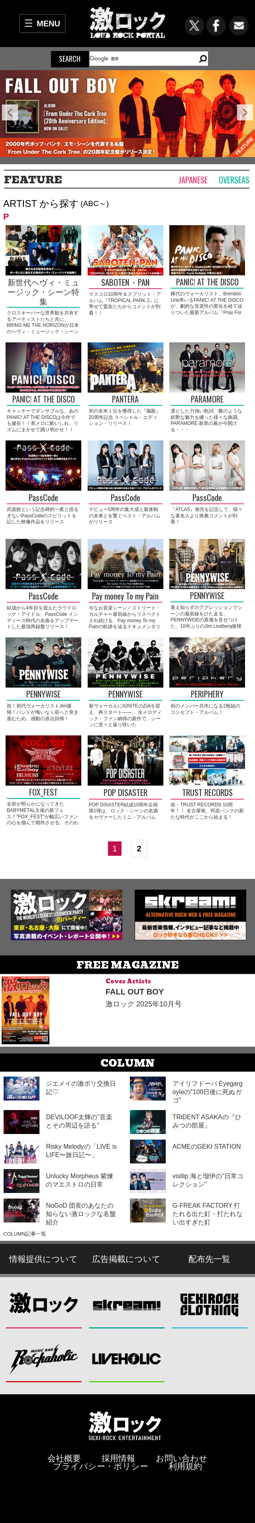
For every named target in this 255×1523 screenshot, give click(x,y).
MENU (48, 23)
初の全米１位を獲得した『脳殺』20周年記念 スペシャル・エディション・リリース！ (125, 417)
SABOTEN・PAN (125, 282)
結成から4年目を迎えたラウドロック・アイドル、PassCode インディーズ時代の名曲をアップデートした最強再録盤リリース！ (42, 617)
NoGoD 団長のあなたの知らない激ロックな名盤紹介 (81, 1214)
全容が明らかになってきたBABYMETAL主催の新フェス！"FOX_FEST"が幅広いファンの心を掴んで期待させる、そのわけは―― (42, 816)
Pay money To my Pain (125, 596)
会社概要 (64, 1458)
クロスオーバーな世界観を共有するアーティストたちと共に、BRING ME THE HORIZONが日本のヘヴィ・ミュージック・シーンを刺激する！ (43, 325)
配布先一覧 (209, 1259)
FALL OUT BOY (135, 991)
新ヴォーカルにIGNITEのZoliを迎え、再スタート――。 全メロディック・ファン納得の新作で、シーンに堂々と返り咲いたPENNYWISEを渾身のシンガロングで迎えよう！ (125, 721)
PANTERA (125, 399)
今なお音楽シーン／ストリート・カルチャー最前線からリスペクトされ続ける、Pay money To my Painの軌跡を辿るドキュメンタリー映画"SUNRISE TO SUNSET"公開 (125, 623)
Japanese (193, 180)
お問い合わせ (182, 1458)
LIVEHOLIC (127, 1358)
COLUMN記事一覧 (24, 1234)
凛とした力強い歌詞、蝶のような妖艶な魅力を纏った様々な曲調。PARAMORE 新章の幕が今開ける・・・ (206, 420)
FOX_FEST (43, 792)
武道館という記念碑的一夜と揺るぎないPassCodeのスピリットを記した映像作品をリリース (42, 516)
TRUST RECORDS (207, 792)
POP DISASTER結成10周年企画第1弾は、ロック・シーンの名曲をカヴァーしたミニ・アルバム (124, 811)
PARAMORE (207, 399)
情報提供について (43, 1259)
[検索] (139, 58)
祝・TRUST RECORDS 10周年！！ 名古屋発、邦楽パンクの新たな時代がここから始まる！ (207, 811)
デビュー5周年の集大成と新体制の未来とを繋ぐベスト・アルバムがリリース (125, 516)
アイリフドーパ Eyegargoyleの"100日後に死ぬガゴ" (208, 1092)
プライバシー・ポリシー (100, 1466)
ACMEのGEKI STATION (207, 1146)
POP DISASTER (125, 792)
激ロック (44, 1304)
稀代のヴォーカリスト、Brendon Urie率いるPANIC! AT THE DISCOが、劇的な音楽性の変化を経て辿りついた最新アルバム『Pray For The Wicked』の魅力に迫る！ (207, 306)
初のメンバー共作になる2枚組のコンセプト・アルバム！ (205, 709)
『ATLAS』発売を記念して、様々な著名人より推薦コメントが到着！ (207, 516)
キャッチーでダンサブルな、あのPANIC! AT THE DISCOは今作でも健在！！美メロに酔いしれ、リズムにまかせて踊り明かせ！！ (42, 420)
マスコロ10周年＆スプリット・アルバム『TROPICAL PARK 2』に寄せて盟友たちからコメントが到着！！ (125, 303)
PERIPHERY (207, 694)
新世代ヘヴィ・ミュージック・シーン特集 (43, 292)
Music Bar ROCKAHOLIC (44, 1358)
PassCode (43, 497)
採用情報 (118, 1458)
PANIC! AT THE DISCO (207, 282)
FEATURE (33, 180)
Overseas (234, 180)
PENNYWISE (207, 596)
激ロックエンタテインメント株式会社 (125, 1425)
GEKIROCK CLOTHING (210, 1304)
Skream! (127, 1304)
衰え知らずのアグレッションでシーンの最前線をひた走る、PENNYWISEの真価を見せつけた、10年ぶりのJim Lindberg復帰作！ (206, 620)
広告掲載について (126, 1259)
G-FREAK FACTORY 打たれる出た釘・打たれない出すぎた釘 (208, 1214)
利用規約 (185, 1466)
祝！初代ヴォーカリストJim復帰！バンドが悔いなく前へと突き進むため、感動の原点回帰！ (42, 712)
